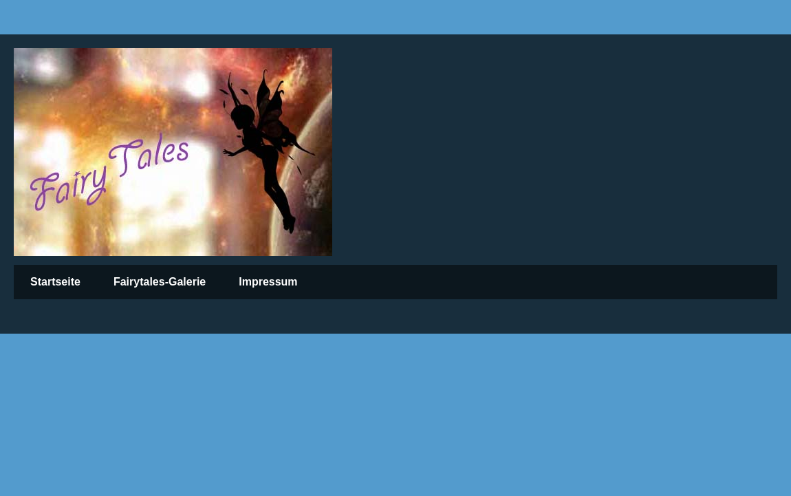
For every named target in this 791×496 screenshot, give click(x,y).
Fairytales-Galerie (159, 282)
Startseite (55, 282)
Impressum (268, 282)
